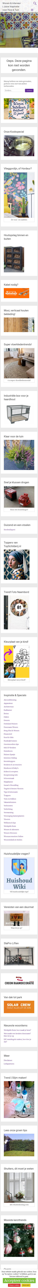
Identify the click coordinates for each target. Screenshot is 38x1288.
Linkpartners (9, 1064)
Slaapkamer (8, 782)
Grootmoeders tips (11, 744)
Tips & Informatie (11, 792)
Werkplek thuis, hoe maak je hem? (17, 1030)
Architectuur (9, 707)
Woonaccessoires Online (13, 836)
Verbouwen (8, 806)
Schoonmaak (9, 778)
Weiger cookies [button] (14, 1285)
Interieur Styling (10, 758)
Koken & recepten (11, 772)
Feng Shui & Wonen (11, 731)
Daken (6, 717)
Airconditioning (10, 700)
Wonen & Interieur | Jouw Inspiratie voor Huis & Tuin (12, 6)
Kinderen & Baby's (11, 768)
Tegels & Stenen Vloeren (13, 789)
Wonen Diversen (10, 833)
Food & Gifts (8, 737)
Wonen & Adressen (11, 830)
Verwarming (8, 812)
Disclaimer (8, 1060)
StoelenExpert (9, 530)
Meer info (26, 1285)
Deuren (7, 720)
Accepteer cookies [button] (19, 1280)
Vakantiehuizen (10, 802)
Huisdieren (8, 751)
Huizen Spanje (9, 754)
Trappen (7, 795)
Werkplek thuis (10, 826)
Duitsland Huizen (11, 724)
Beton (6, 714)
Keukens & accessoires (13, 765)
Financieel (8, 734)
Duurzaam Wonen (11, 727)
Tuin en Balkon (10, 799)
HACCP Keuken (10, 748)
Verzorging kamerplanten (14, 816)
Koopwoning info (11, 775)
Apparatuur (8, 703)
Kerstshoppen (9, 761)
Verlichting (8, 809)
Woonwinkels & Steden (13, 840)
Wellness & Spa (10, 823)
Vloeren (7, 819)
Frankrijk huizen (10, 741)
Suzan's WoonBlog (11, 785)
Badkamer (8, 710)
